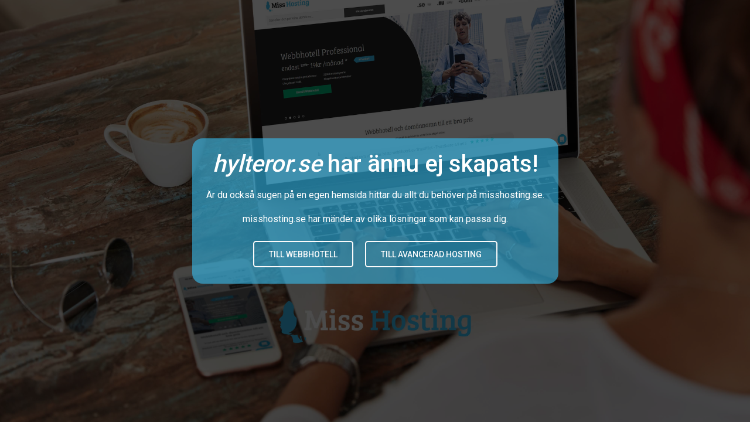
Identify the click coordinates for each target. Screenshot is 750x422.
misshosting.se (511, 194)
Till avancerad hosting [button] (431, 254)
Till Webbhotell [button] (303, 254)
